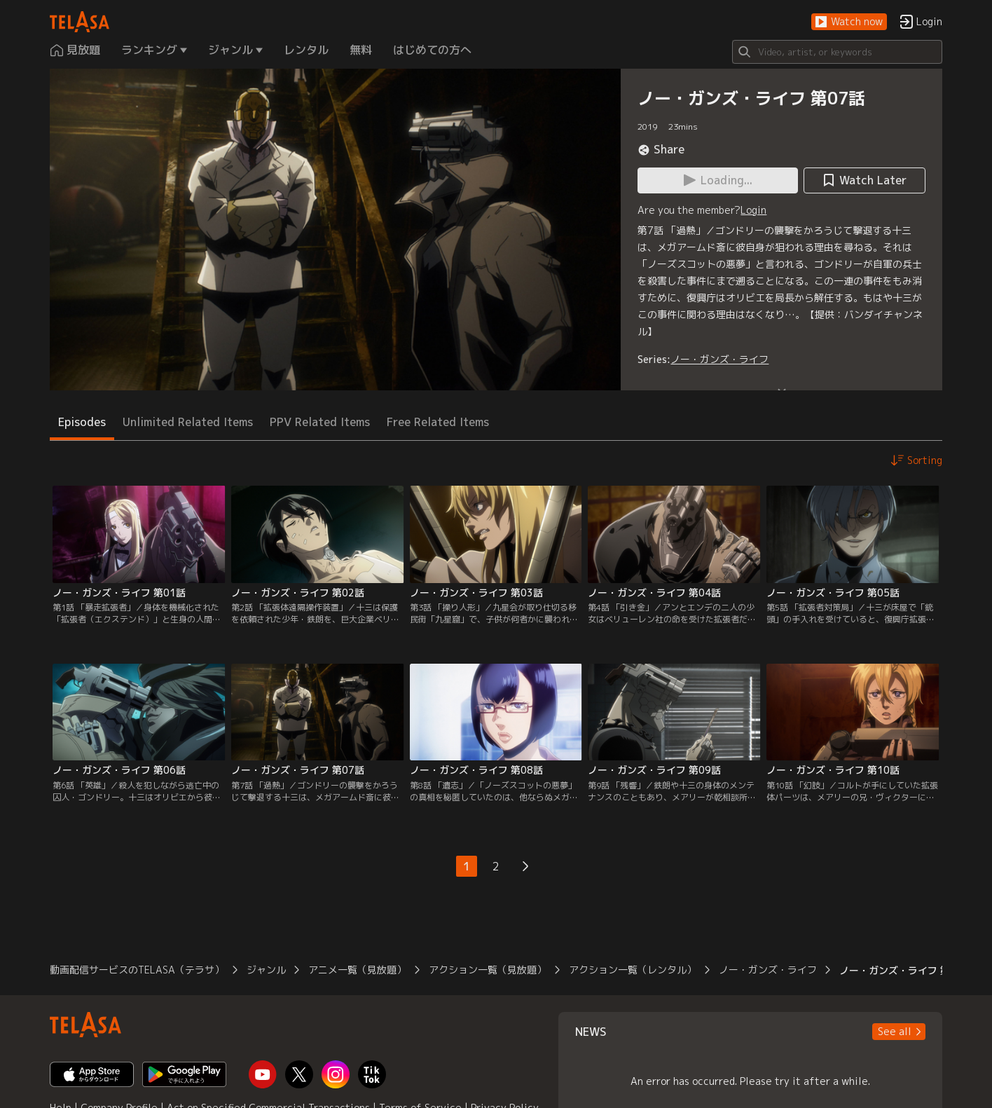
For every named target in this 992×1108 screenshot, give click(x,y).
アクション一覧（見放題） (487, 969)
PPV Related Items (320, 422)
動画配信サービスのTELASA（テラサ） (137, 969)
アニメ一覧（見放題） (357, 969)
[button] (849, 22)
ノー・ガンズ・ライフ (719, 359)
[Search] (837, 52)
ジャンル (266, 969)
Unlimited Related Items (188, 422)
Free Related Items (438, 422)
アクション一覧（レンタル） (632, 969)
